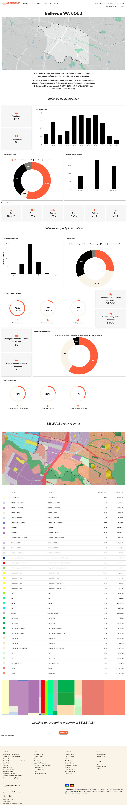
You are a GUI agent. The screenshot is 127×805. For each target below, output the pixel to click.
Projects (5, 765)
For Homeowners (113, 3)
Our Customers (39, 769)
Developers (37, 761)
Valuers (36, 759)
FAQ (66, 759)
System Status (69, 763)
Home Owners (38, 756)
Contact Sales (100, 756)
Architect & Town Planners (42, 765)
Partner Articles (70, 771)
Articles (67, 767)
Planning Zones (8, 771)
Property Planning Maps (11, 778)
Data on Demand (8, 759)
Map (122, 6)
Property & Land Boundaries (12, 775)
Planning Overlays (9, 773)
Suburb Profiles (99, 3)
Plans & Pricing (101, 754)
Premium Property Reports (12, 756)
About (98, 764)
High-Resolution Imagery (11, 754)
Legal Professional (40, 763)
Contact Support (101, 766)
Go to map (63, 733)
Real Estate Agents (71, 765)
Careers (98, 768)
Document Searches (112, 6)
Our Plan (56, 3)
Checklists (68, 773)
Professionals (38, 767)
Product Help (69, 754)
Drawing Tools (7, 767)
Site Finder (6, 763)
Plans (122, 3)
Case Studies (69, 756)
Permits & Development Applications (15, 761)
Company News (70, 769)
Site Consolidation (9, 769)
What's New (68, 761)
